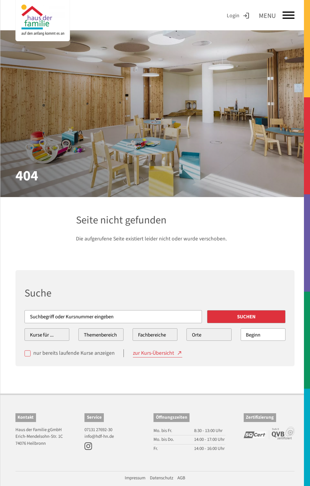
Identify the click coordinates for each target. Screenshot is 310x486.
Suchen (246, 316)
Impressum (135, 478)
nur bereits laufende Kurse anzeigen (74, 353)
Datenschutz (161, 478)
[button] (13, 472)
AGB (181, 478)
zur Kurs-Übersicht (153, 353)
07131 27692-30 (98, 430)
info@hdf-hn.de (99, 436)
